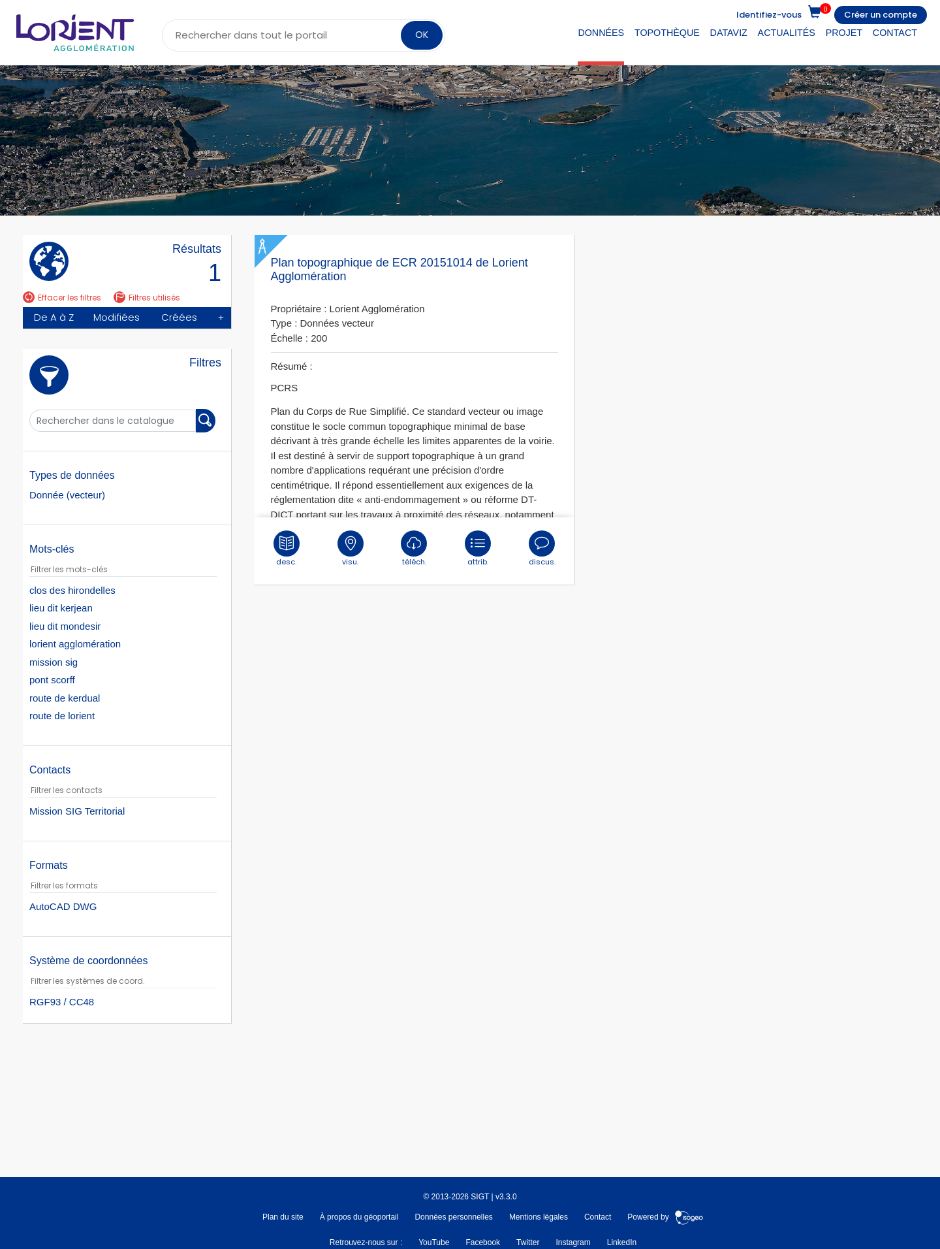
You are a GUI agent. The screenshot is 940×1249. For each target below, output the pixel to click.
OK (421, 34)
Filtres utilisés (147, 297)
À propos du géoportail (359, 1217)
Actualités (786, 32)
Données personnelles (453, 1217)
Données (601, 32)
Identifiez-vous (769, 14)
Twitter (527, 1241)
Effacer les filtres (62, 297)
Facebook (482, 1241)
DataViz (728, 32)
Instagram (573, 1241)
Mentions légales (538, 1217)
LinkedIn (621, 1241)
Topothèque (667, 32)
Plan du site (283, 1217)
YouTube (433, 1241)
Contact (895, 32)
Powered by (665, 1217)
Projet (844, 32)
